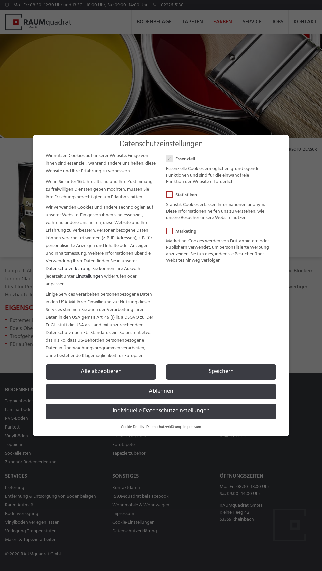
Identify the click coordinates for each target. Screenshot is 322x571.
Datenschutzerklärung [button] (163, 427)
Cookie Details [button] (132, 427)
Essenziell (183, 159)
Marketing (183, 231)
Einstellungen (89, 276)
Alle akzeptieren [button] (101, 371)
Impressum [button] (192, 427)
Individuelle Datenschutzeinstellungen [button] (161, 411)
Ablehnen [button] (161, 391)
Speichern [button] (221, 371)
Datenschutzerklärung (68, 269)
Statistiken (183, 195)
